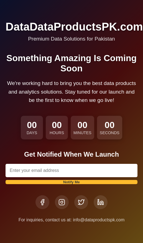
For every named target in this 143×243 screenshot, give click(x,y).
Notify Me (71, 182)
